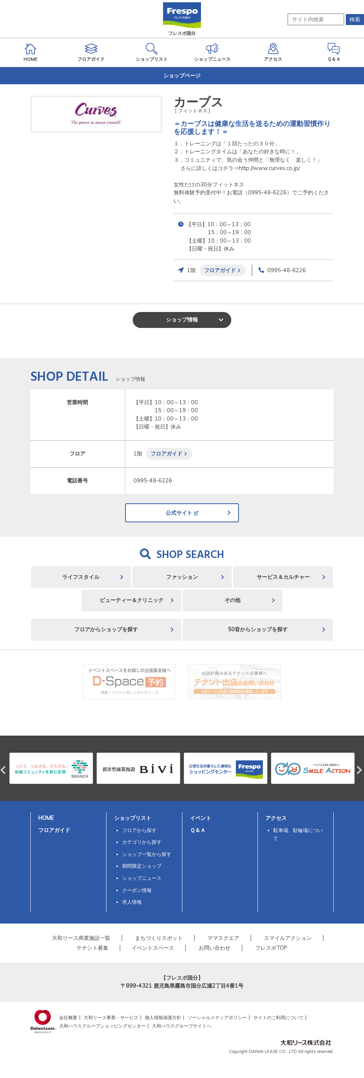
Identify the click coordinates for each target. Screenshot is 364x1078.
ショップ (182, 319)
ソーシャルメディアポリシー (217, 1017)
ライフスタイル (80, 577)
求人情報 (132, 902)
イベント (200, 818)
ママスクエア (223, 938)
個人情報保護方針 (163, 1017)
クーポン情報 (137, 890)
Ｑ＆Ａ (198, 830)
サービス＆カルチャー (283, 577)
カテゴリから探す (142, 842)
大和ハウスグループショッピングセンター (102, 1026)
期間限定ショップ (142, 866)
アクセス (276, 818)
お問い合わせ (215, 947)
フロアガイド (220, 270)
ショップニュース (142, 878)
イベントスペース (153, 947)
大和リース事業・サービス (111, 1017)
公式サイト (179, 512)
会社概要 (68, 1017)
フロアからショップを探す (106, 629)
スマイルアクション (288, 938)
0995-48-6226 (286, 270)
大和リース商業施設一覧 (81, 938)
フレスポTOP (271, 947)
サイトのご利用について (278, 1017)
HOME (46, 818)
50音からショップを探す (258, 629)
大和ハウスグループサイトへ (181, 1026)
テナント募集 (92, 947)
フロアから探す (139, 830)
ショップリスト (132, 818)
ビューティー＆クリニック (131, 600)
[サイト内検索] (315, 19)
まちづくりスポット (159, 938)
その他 (232, 600)
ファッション (182, 577)
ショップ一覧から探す (146, 854)
